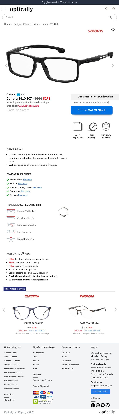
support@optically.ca (101, 386)
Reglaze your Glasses (42, 380)
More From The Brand (14, 289)
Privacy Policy (67, 369)
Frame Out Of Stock (92, 110)
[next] (112, 65)
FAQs (64, 357)
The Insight (9, 400)
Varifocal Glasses (11, 389)
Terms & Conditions (70, 365)
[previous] (6, 65)
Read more (27, 180)
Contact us (66, 361)
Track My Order (100, 392)
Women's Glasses (12, 361)
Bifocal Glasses (11, 385)
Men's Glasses (10, 357)
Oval (35, 357)
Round (36, 365)
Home (7, 24)
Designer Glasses (12, 365)
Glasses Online (10, 353)
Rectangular (38, 353)
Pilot (35, 369)
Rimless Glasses (11, 381)
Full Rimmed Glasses (13, 373)
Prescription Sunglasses (14, 369)
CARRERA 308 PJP (33, 323)
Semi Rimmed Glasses (14, 377)
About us (66, 353)
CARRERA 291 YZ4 (89, 323)
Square (36, 361)
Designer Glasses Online (26, 24)
